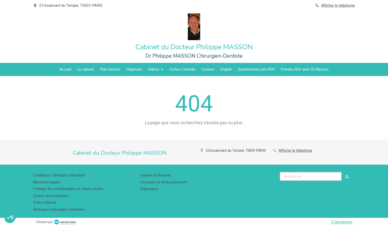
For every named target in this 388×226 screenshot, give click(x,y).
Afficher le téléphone (338, 5)
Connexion (341, 222)
